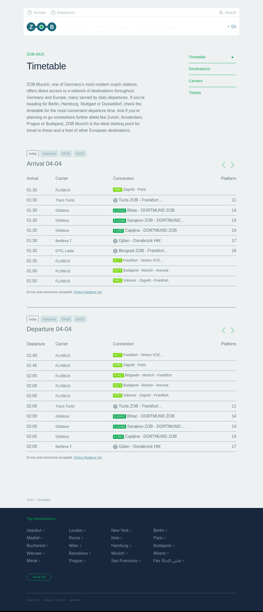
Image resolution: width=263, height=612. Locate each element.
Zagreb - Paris (131, 190)
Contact (33, 600)
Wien (73, 545)
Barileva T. (64, 240)
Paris (158, 538)
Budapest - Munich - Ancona (144, 271)
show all (41, 577)
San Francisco (124, 561)
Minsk (32, 561)
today (32, 153)
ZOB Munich (43, 27)
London (75, 530)
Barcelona (78, 553)
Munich (118, 553)
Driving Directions (114, 27)
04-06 (66, 153)
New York (120, 530)
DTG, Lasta (66, 250)
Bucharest (36, 545)
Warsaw (34, 553)
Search (230, 13)
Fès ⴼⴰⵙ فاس (167, 561)
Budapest (162, 545)
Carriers (196, 83)
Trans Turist (66, 200)
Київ (115, 538)
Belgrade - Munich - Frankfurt (146, 376)
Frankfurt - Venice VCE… (141, 261)
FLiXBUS (63, 190)
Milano (159, 553)
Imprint (78, 600)
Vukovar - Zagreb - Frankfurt (144, 281)
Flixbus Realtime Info (89, 292)
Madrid (33, 538)
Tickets (195, 97)
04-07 (80, 153)
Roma (74, 538)
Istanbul (34, 530)
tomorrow (49, 153)
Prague (75, 561)
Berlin (158, 530)
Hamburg (119, 545)
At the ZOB (149, 27)
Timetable (79, 27)
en (233, 27)
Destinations (200, 71)
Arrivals (40, 13)
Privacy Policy (56, 600)
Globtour (63, 210)
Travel (172, 27)
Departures (68, 13)
